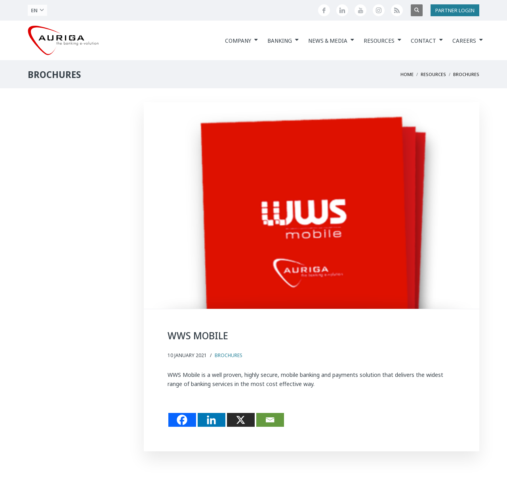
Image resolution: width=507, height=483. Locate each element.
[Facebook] (182, 420)
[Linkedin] (211, 420)
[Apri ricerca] (417, 10)
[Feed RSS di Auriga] (397, 10)
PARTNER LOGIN (455, 10)
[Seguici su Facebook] (324, 10)
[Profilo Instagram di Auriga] (379, 10)
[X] (241, 420)
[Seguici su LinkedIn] (342, 10)
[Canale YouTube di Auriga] (360, 10)
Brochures (228, 355)
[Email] (270, 420)
